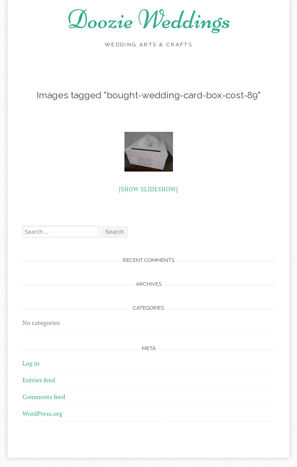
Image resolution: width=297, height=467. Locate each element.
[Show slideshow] (148, 189)
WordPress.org (42, 413)
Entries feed (39, 380)
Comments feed (44, 396)
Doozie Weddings (148, 20)
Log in (31, 363)
